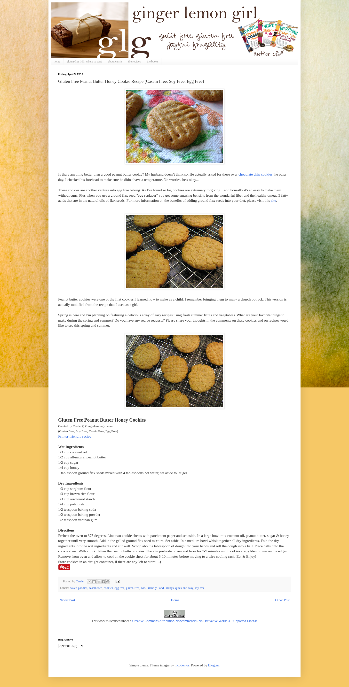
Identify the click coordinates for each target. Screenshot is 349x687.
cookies (108, 588)
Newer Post (67, 600)
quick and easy (184, 588)
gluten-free (132, 588)
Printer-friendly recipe (74, 436)
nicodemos (182, 665)
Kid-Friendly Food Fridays (157, 588)
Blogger (213, 665)
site (273, 200)
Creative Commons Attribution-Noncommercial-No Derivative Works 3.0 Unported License (195, 621)
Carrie (80, 581)
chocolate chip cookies (255, 174)
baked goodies (78, 588)
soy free (199, 588)
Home (175, 600)
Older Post (282, 600)
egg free (119, 588)
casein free (95, 588)
